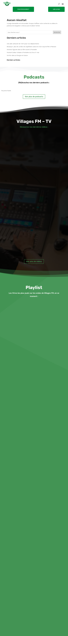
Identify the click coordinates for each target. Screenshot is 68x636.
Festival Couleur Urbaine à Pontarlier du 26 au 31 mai (23, 52)
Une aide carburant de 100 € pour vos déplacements (23, 44)
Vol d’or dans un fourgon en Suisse (17, 55)
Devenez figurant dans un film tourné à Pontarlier (22, 49)
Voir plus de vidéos (34, 261)
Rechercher (57, 32)
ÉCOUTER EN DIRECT (23, 9)
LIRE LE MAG (56, 9)
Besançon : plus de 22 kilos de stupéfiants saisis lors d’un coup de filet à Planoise (31, 46)
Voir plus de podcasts (34, 97)
